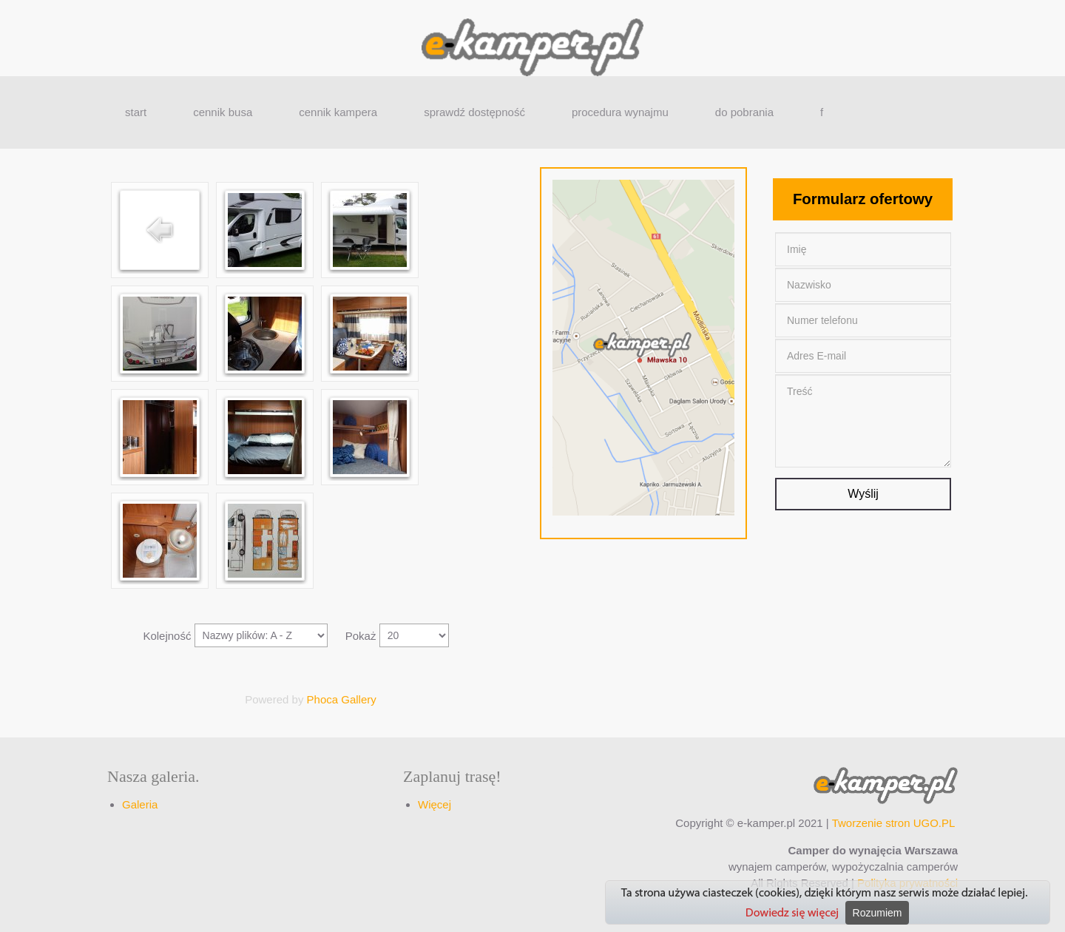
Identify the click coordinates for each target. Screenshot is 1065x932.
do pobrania (744, 112)
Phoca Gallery (341, 699)
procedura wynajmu (620, 112)
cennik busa (222, 112)
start (135, 112)
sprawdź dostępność (474, 112)
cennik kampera (338, 112)
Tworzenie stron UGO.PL (893, 823)
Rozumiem (877, 913)
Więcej (434, 804)
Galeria (140, 804)
